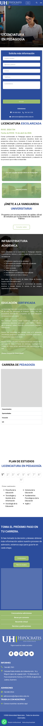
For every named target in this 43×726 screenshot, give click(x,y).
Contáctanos (21, 558)
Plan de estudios (21, 189)
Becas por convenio (21, 617)
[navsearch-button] (37, 3)
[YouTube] (26, 653)
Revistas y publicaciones (21, 626)
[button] (4, 722)
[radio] (31, 653)
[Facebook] (11, 653)
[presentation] (21, 96)
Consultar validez (21, 227)
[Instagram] (21, 653)
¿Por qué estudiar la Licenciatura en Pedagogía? (21, 172)
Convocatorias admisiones (21, 613)
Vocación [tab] (5, 418)
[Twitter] (16, 653)
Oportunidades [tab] (6, 413)
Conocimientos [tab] (6, 409)
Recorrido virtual (21, 622)
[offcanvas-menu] (41, 3)
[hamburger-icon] (28, 3)
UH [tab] (3, 422)
